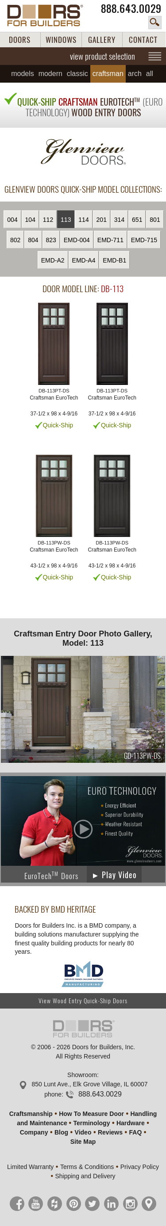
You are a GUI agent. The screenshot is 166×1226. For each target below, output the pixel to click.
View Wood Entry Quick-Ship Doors (83, 1001)
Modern (50, 73)
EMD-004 (77, 240)
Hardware (130, 1123)
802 (15, 240)
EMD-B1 (114, 260)
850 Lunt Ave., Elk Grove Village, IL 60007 (89, 1084)
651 (137, 219)
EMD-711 (110, 240)
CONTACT (143, 39)
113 (66, 219)
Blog (61, 1132)
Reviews (110, 1132)
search (155, 22)
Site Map (83, 1141)
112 (48, 219)
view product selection (102, 56)
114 (83, 219)
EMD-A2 (53, 260)
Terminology (91, 1123)
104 (30, 219)
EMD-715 (144, 240)
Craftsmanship (31, 1113)
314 (119, 219)
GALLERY (102, 39)
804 (33, 240)
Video (83, 1132)
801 (155, 219)
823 (51, 240)
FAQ (135, 1132)
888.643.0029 (131, 8)
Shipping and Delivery (85, 1176)
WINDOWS (61, 39)
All (149, 73)
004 (12, 219)
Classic (77, 73)
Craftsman (108, 73)
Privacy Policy (139, 1166)
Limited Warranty (30, 1166)
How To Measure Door (91, 1113)
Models (22, 73)
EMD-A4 (84, 260)
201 (102, 219)
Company (34, 1132)
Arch (135, 73)
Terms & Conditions (87, 1166)
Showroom (82, 1074)
